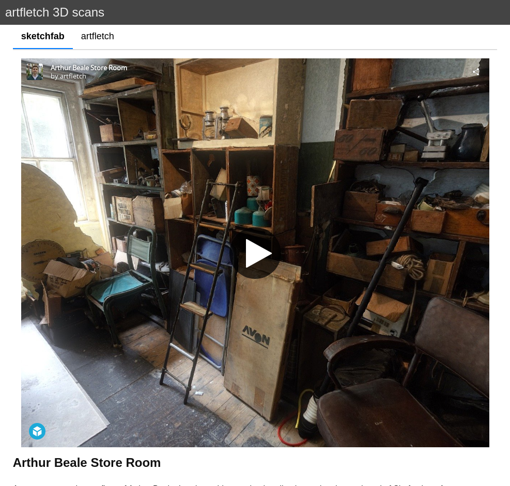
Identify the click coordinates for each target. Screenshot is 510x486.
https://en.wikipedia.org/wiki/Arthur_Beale (88, 444)
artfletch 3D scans (54, 12)
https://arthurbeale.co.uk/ (293, 425)
